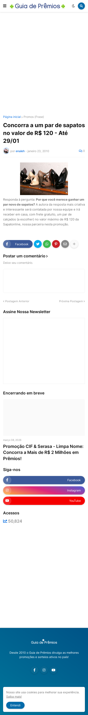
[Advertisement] (44, 64)
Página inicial (12, 116)
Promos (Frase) (34, 116)
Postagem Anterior (17, 301)
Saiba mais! (14, 696)
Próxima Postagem (71, 301)
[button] (5, 5)
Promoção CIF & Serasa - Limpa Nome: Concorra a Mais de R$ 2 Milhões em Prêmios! (43, 452)
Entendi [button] (15, 705)
